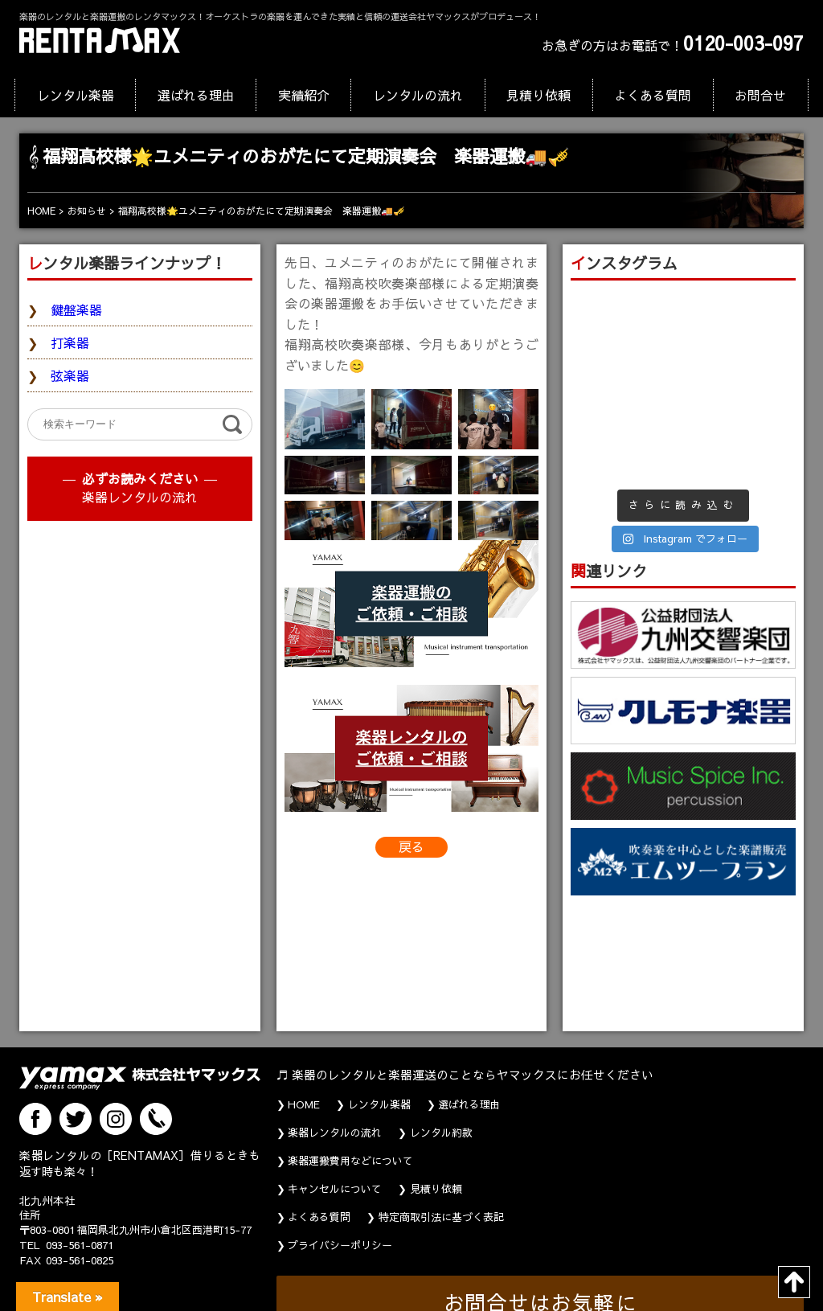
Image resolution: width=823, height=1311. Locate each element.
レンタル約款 (441, 1132)
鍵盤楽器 (76, 309)
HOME (304, 1104)
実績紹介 (304, 95)
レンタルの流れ (418, 95)
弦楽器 (70, 375)
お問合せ (760, 95)
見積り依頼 (538, 95)
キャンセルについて (335, 1189)
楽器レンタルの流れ (140, 497)
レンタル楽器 (75, 95)
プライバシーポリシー (340, 1245)
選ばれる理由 (196, 95)
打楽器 (70, 342)
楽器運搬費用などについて (350, 1160)
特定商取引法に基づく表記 (441, 1217)
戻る (411, 846)
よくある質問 (652, 95)
